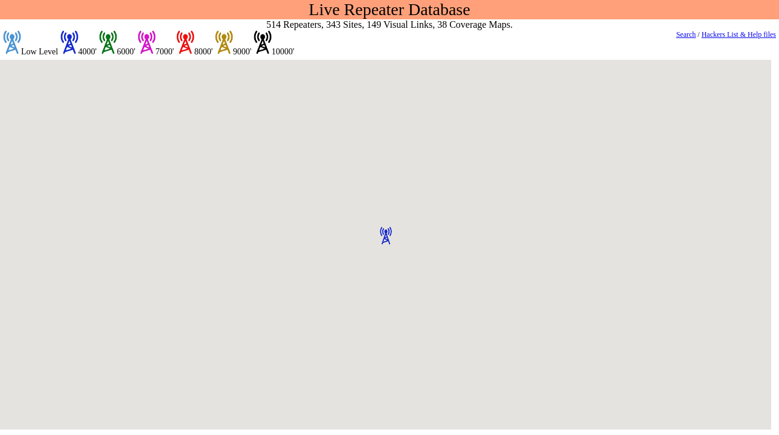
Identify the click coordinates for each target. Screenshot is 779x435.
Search (686, 34)
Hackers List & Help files (739, 34)
